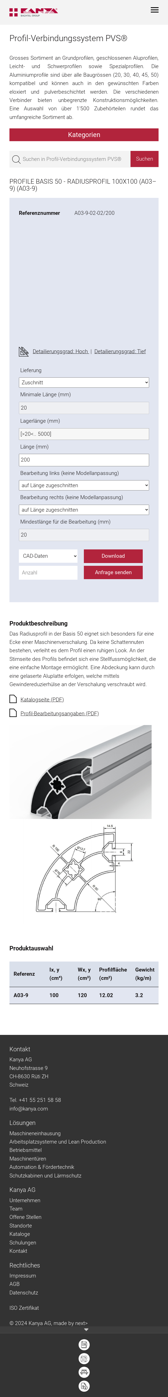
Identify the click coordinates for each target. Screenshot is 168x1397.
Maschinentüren (27, 1159)
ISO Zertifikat (24, 1308)
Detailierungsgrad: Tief (120, 351)
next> (81, 1323)
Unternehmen (24, 1200)
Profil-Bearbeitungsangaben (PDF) (60, 713)
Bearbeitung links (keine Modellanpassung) (69, 473)
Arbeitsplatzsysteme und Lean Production (57, 1142)
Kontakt (18, 1251)
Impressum (22, 1276)
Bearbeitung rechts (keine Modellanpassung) (71, 497)
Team (15, 1209)
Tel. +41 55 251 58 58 (35, 1100)
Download (113, 556)
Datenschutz (23, 1292)
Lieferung (31, 370)
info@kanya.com (28, 1108)
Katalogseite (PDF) (42, 699)
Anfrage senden (113, 572)
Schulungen (22, 1242)
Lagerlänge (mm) (40, 421)
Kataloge (19, 1234)
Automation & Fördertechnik (41, 1167)
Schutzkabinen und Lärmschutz (45, 1175)
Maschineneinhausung (35, 1133)
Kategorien (84, 135)
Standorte (20, 1225)
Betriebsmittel (25, 1150)
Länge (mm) (34, 447)
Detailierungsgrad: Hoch (61, 351)
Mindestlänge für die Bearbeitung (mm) (65, 522)
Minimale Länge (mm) (45, 394)
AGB (14, 1284)
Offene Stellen (25, 1217)
